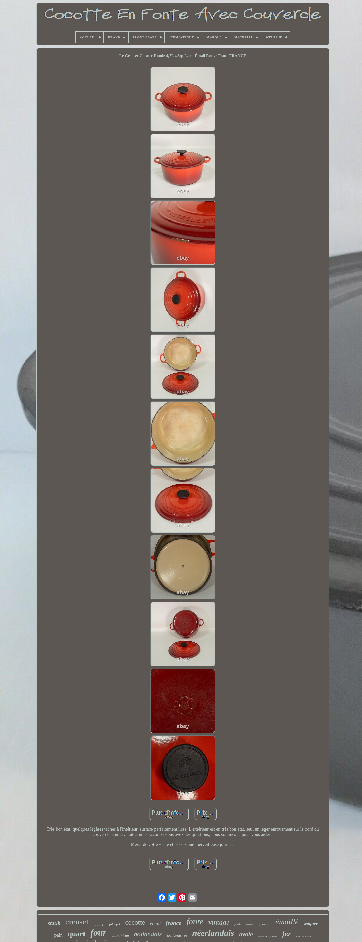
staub (54, 923)
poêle (237, 924)
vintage (218, 922)
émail (155, 923)
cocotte (135, 922)
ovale (246, 934)
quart (76, 934)
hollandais (148, 934)
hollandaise (177, 935)
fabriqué (114, 924)
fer (286, 933)
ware (249, 924)
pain (58, 935)
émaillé (287, 921)
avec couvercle (303, 936)
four (98, 933)
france (173, 923)
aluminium (120, 936)
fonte (195, 921)
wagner (311, 923)
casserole (99, 924)
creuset (77, 921)
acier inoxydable (267, 936)
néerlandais (213, 933)
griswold (264, 924)
